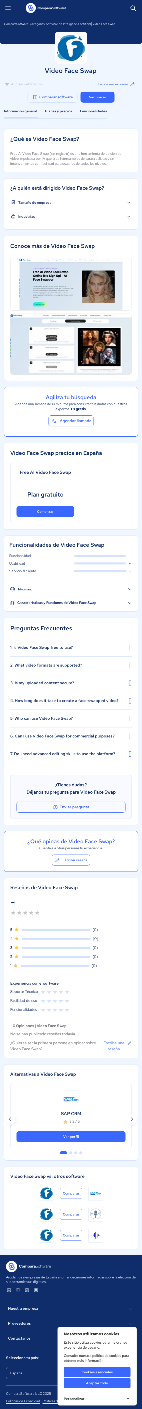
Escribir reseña (71, 860)
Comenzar (45, 511)
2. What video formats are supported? (71, 665)
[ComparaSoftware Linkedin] (9, 1290)
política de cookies (106, 1355)
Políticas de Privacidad (23, 1401)
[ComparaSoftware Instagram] (36, 1290)
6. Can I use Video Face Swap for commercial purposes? (71, 736)
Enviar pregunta (71, 807)
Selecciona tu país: (22, 1357)
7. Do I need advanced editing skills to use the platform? (71, 754)
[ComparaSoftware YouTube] (18, 1290)
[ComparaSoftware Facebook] (27, 1290)
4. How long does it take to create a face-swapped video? (71, 701)
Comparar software (52, 97)
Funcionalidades (93, 111)
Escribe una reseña (118, 1046)
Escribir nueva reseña (117, 84)
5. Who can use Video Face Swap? (71, 718)
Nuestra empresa (71, 1309)
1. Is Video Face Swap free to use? (71, 648)
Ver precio (97, 97)
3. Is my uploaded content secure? (71, 683)
